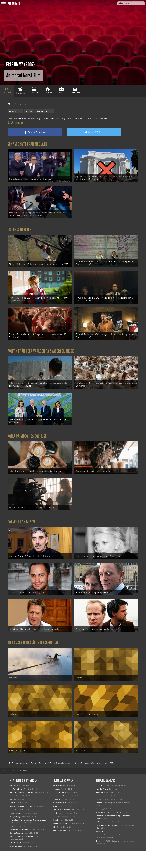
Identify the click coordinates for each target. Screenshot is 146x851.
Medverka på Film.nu (103, 796)
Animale (12, 826)
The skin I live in (58, 813)
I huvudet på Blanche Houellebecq (21, 792)
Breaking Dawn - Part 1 (60, 830)
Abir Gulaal (13, 810)
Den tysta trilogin (15, 817)
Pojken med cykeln (59, 803)
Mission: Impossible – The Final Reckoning (24, 836)
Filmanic (99, 803)
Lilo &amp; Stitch (15, 843)
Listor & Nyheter (20, 229)
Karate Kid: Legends (16, 846)
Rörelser (12, 796)
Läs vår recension (17, 123)
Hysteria (55, 820)
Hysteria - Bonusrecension (62, 823)
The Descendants (59, 796)
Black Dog (13, 785)
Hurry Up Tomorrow (16, 833)
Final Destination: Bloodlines (20, 830)
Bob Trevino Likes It (16, 789)
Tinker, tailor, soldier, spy (61, 810)
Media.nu (99, 835)
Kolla (98, 822)
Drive (54, 827)
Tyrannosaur (57, 799)
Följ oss (98, 799)
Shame (55, 806)
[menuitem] (4, 771)
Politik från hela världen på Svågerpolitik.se (41, 351)
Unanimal (13, 799)
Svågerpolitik (100, 841)
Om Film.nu (100, 785)
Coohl (98, 809)
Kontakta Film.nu (102, 789)
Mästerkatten (57, 785)
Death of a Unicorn (16, 813)
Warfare (12, 803)
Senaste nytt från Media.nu (28, 144)
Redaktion (99, 792)
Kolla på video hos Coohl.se (27, 436)
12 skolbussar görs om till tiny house (108, 812)
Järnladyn (56, 789)
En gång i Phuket (58, 792)
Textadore (99, 831)
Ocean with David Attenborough (21, 806)
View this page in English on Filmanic (23, 104)
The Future (56, 817)
